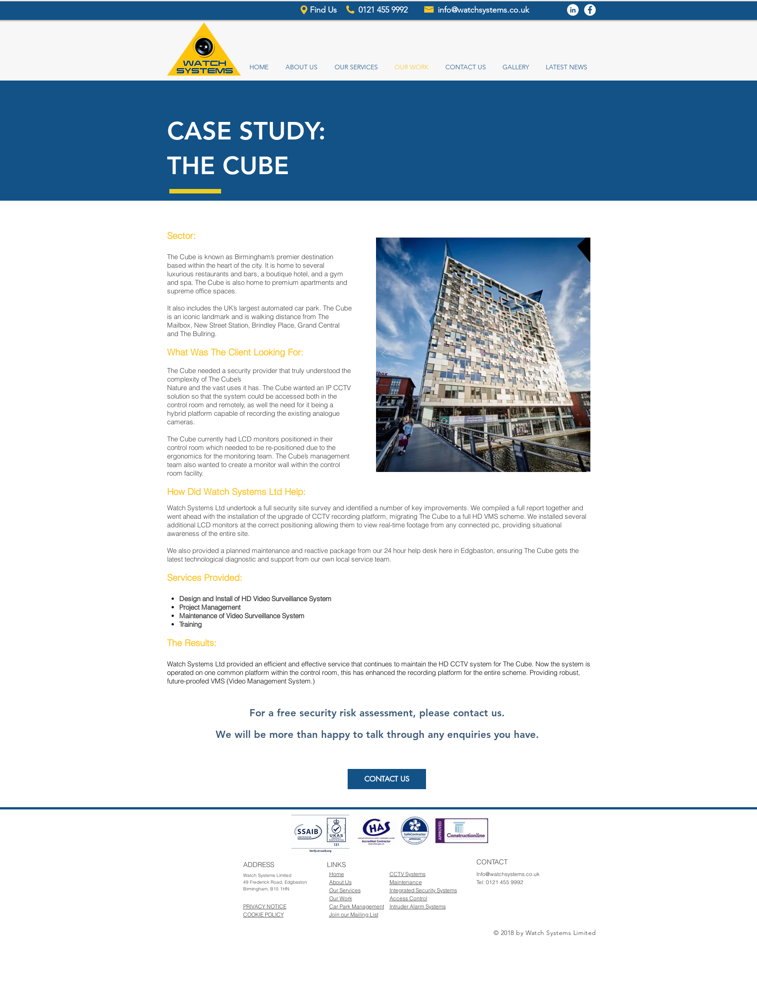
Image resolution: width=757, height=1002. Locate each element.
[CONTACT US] (387, 779)
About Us (340, 882)
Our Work (340, 898)
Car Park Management (356, 906)
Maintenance (406, 882)
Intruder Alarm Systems (418, 906)
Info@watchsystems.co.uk (507, 874)
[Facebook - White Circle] (590, 10)
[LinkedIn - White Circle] (573, 10)
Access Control (408, 898)
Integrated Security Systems (423, 890)
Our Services (345, 890)
